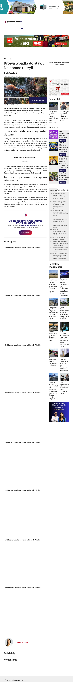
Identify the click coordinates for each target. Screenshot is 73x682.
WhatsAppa (33, 225)
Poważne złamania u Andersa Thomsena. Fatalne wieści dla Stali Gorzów (60, 249)
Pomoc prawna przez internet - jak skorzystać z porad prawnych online (64, 388)
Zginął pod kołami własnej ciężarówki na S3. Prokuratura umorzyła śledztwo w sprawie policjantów (59, 204)
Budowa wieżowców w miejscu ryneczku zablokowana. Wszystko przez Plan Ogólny (59, 196)
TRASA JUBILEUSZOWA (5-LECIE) (64, 133)
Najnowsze (53, 190)
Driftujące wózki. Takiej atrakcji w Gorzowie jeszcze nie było (60, 225)
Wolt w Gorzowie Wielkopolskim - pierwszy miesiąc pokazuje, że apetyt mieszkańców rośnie (60, 232)
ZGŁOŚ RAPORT (25, 232)
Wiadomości (8, 59)
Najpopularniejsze (63, 190)
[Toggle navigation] (22, 28)
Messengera (25, 225)
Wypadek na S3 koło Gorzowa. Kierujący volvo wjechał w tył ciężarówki (53, 116)
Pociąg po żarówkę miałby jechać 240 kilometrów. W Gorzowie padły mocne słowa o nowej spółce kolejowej (60, 256)
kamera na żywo (59, 64)
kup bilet (62, 140)
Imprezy (53, 127)
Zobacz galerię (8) (38, 100)
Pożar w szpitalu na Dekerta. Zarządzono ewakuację (60, 238)
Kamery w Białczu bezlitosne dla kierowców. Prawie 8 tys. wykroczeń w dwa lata (60, 219)
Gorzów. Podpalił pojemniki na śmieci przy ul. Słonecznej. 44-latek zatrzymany (60, 243)
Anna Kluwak (22, 643)
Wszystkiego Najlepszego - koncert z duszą (64, 175)
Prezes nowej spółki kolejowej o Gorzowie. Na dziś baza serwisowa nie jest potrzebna (60, 213)
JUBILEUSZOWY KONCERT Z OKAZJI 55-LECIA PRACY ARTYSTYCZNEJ (64, 161)
